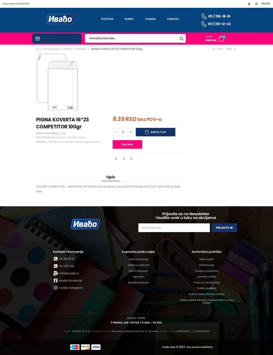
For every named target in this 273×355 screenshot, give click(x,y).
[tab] (110, 177)
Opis (110, 177)
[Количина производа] (123, 132)
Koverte (81, 49)
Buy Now (127, 144)
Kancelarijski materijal (58, 49)
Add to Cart (158, 132)
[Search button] (182, 38)
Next (231, 49)
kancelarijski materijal (72, 141)
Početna (107, 19)
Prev (218, 49)
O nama (150, 19)
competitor (52, 141)
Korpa (129, 19)
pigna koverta (93, 141)
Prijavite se (224, 228)
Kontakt (173, 19)
